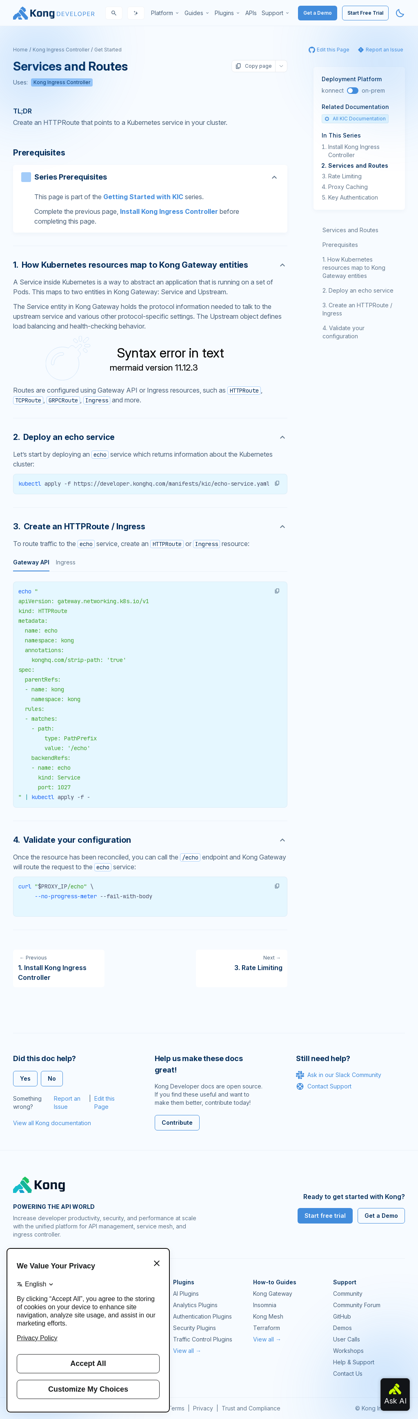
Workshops (348, 1350)
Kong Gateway (272, 1293)
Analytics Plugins (195, 1304)
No (52, 1078)
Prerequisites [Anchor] (39, 153)
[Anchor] (150, 265)
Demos (342, 1327)
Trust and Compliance (251, 1408)
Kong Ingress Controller (61, 50)
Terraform (266, 1327)
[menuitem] (165, 13)
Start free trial (325, 1215)
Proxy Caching (348, 186)
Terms (176, 1408)
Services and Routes (358, 165)
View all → (187, 1350)
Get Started (108, 50)
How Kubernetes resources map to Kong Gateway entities (353, 267)
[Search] (113, 13)
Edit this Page (104, 1102)
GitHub (342, 1316)
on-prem (373, 90)
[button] (277, 483)
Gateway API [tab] (31, 562)
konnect (333, 90)
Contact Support (323, 1086)
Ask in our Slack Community (338, 1075)
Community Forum (356, 1304)
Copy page (253, 66)
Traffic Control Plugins (202, 1339)
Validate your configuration (343, 332)
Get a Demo (317, 13)
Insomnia (264, 1304)
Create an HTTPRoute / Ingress (357, 309)
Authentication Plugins (202, 1316)
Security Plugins (194, 1327)
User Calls (346, 1339)
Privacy (203, 1408)
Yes (25, 1078)
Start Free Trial (365, 13)
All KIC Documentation (355, 118)
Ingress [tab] (66, 562)
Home (20, 50)
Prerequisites (340, 244)
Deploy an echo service (361, 290)
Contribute (177, 1122)
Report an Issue (67, 1102)
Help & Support (353, 1362)
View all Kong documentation (52, 1122)
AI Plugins (186, 1293)
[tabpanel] (150, 695)
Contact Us (347, 1373)
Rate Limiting (345, 176)
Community (347, 1293)
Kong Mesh (268, 1316)
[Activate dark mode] (400, 13)
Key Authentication (353, 197)
